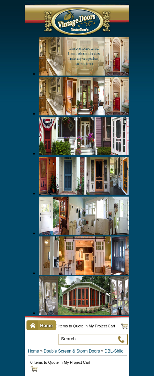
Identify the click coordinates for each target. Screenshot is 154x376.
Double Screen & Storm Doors (72, 351)
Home (33, 351)
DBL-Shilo (114, 351)
